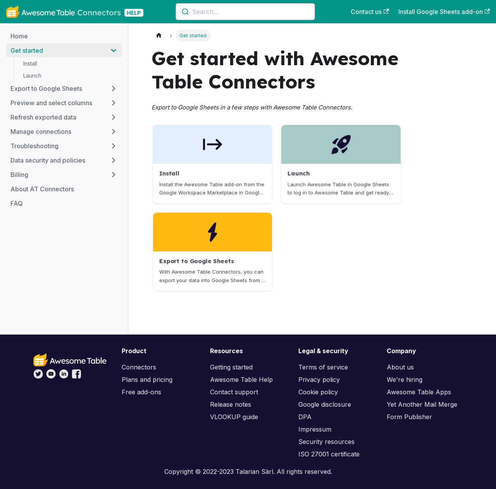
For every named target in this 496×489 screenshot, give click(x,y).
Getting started (231, 367)
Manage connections (40, 131)
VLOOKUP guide (234, 417)
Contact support (234, 392)
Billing (19, 175)
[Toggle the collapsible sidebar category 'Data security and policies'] (113, 160)
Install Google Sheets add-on (444, 12)
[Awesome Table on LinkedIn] (64, 376)
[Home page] (159, 35)
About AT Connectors (42, 189)
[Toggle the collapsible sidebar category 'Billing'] (113, 175)
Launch (32, 75)
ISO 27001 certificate (329, 454)
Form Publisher (409, 417)
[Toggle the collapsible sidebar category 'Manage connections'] (113, 132)
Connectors (139, 367)
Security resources (326, 442)
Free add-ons (141, 392)
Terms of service (323, 367)
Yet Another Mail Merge (422, 404)
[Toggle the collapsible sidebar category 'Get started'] (113, 50)
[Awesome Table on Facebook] (76, 376)
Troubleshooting (34, 146)
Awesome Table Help (241, 379)
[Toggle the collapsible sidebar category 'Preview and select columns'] (113, 103)
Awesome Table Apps (419, 392)
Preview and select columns (51, 103)
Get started (26, 50)
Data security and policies (47, 160)
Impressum (314, 429)
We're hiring (404, 379)
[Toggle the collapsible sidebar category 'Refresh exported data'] (113, 117)
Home (19, 36)
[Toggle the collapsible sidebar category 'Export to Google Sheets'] (113, 88)
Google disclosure (324, 404)
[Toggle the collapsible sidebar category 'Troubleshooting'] (113, 146)
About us (400, 367)
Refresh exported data (43, 117)
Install (30, 63)
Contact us (370, 12)
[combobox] (245, 11)
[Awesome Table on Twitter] (38, 376)
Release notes (230, 404)
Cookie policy (318, 392)
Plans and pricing (147, 379)
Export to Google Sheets (46, 88)
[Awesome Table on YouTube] (51, 376)
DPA (305, 417)
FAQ (16, 203)
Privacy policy (319, 379)
